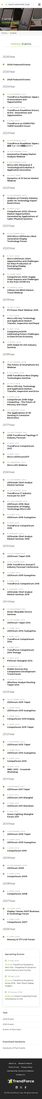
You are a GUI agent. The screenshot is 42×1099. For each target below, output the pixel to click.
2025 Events (8, 1024)
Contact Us (20, 1075)
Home (4, 33)
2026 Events (8, 1019)
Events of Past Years (12, 1029)
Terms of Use (13, 1067)
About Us (12, 1063)
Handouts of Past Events (14, 1048)
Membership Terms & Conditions (20, 1071)
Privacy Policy (26, 1067)
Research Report (25, 1063)
